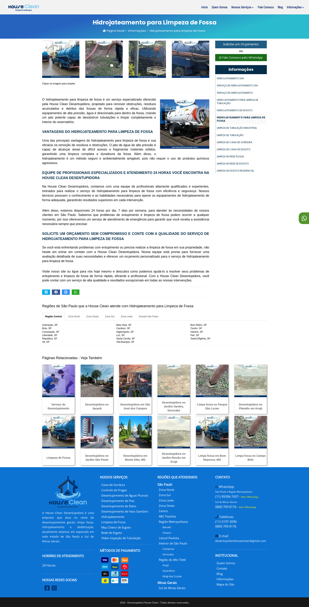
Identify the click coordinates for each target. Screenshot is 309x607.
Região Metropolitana (173, 522)
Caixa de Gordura (113, 485)
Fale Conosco (266, 7)
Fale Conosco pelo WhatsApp (241, 58)
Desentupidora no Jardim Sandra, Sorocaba (173, 406)
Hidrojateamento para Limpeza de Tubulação (237, 101)
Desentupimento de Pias (117, 501)
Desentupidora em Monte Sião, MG (135, 457)
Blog (280, 7)
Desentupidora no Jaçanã (97, 406)
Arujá (166, 565)
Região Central (53, 316)
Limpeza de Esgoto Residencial (235, 170)
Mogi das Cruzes (172, 576)
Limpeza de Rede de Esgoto (233, 163)
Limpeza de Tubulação (230, 135)
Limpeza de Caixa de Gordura (234, 142)
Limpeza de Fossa (58, 457)
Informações (295, 7)
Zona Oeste (92, 316)
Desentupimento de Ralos (118, 506)
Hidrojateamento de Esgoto (234, 110)
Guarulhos (169, 570)
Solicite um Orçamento (241, 44)
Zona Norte (74, 316)
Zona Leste (126, 316)
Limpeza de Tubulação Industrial (237, 128)
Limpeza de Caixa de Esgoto (233, 149)
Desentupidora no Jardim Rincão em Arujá (174, 457)
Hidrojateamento (112, 517)
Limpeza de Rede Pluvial (230, 156)
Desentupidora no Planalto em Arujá (250, 406)
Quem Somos (219, 7)
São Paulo (164, 484)
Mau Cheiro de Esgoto (116, 527)
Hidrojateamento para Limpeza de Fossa (241, 119)
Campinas (168, 549)
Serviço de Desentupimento (58, 406)
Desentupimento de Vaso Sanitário (124, 511)
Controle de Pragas (114, 490)
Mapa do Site (225, 584)
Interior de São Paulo (173, 543)
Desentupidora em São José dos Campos (135, 406)
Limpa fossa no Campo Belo (250, 457)
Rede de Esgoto (111, 533)
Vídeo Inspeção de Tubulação (121, 538)
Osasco (167, 532)
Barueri (167, 527)
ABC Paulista (167, 516)
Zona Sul (109, 316)
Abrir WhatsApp (249, 497)
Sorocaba (168, 554)
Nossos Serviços (242, 7)
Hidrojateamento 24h (230, 78)
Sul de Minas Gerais (172, 588)
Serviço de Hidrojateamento (235, 92)
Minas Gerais (167, 583)
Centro (163, 511)
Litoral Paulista (169, 538)
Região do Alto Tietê (172, 560)
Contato (222, 568)
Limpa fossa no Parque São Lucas (212, 406)
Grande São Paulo (148, 316)
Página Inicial (113, 31)
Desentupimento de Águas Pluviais (124, 495)
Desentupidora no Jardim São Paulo (97, 457)
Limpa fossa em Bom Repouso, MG (212, 457)
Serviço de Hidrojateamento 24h (237, 85)
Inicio (204, 7)
